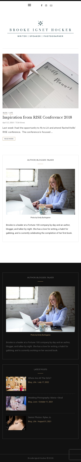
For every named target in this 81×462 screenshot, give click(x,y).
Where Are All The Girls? (39, 378)
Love (35, 402)
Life (11, 113)
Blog (5, 113)
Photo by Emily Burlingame (41, 218)
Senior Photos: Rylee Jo (39, 417)
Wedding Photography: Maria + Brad (45, 397)
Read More (9, 139)
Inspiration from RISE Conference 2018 (37, 117)
